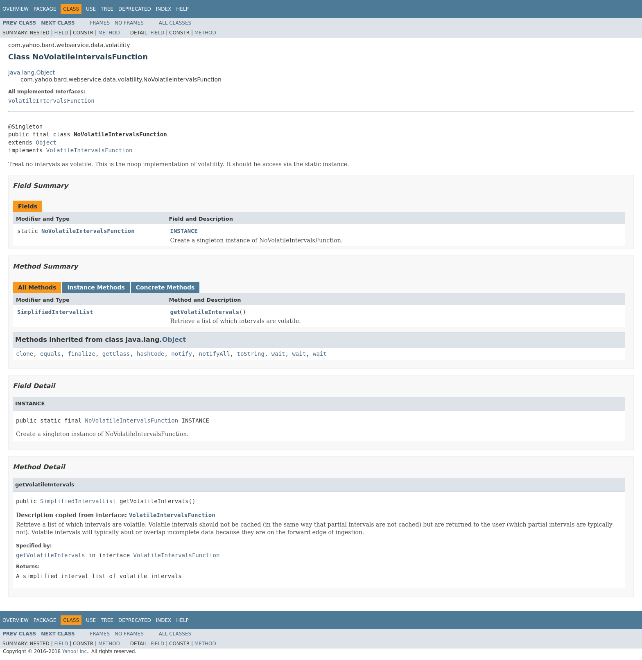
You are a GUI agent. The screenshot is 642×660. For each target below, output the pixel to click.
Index (164, 9)
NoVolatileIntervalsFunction (88, 231)
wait (278, 353)
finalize (81, 353)
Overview (15, 9)
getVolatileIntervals (205, 312)
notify (181, 353)
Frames (100, 23)
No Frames (129, 23)
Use (91, 9)
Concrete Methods (165, 287)
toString (250, 353)
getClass (116, 353)
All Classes (175, 23)
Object (46, 142)
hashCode (150, 353)
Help (182, 9)
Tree (107, 9)
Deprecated (134, 9)
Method (109, 33)
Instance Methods (95, 287)
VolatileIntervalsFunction (51, 100)
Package (45, 9)
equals (50, 353)
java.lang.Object (31, 72)
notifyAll (214, 353)
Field (61, 33)
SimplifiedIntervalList (55, 312)
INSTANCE (184, 231)
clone (24, 353)
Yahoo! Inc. (75, 651)
